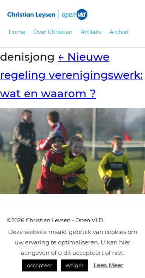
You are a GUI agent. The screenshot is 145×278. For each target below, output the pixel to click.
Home (17, 32)
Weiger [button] (74, 265)
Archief (119, 32)
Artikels (91, 32)
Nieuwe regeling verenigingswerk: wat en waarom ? (71, 75)
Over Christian (52, 32)
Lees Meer (108, 265)
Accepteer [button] (39, 265)
